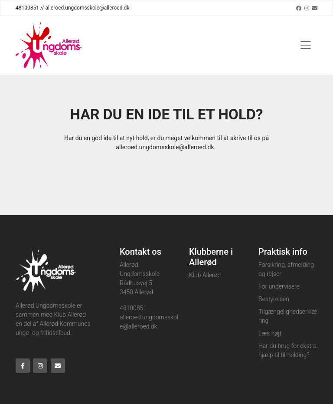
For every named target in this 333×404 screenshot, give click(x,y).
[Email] (314, 8)
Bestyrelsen (273, 299)
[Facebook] (298, 8)
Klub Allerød (205, 275)
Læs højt (269, 333)
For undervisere (279, 286)
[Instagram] (306, 8)
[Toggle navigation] (305, 45)
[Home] (49, 45)
